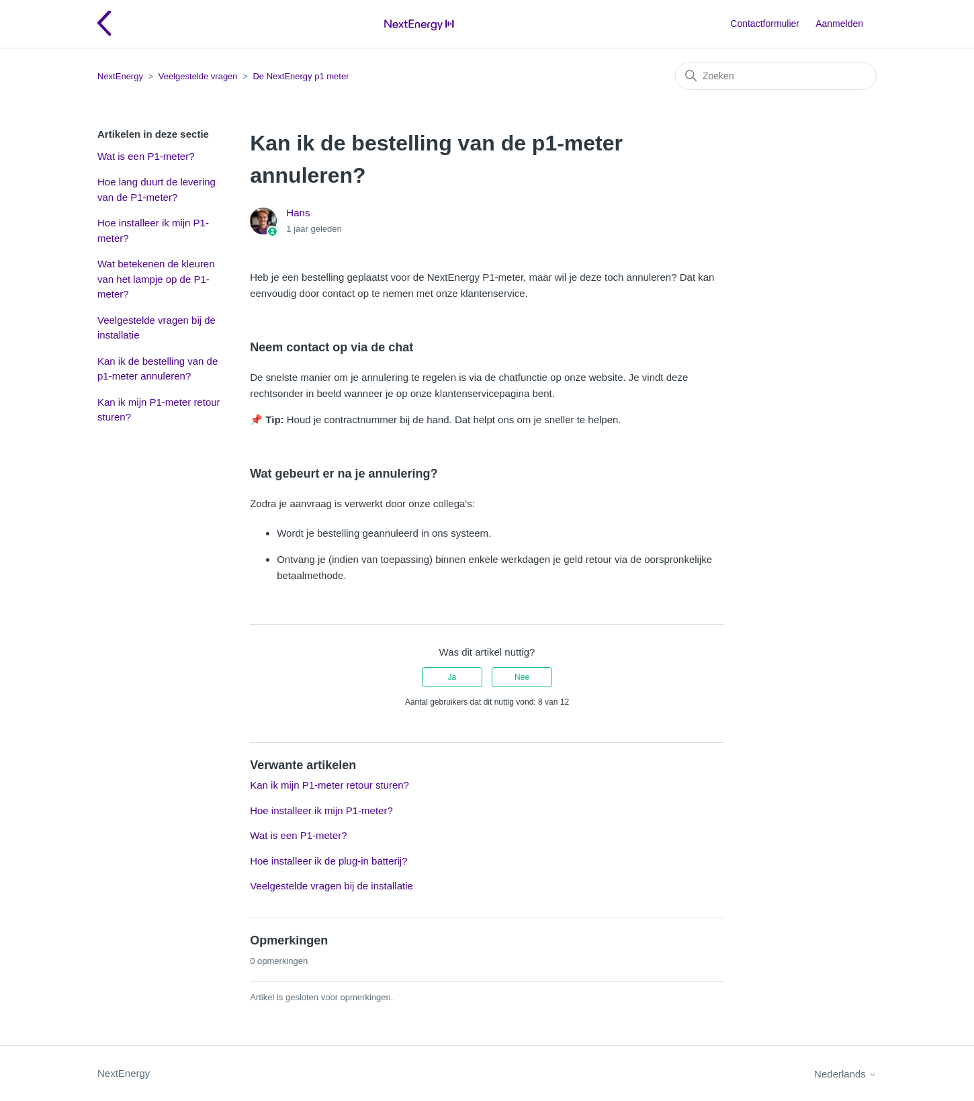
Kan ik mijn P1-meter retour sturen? (158, 409)
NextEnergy (120, 76)
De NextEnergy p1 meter (301, 76)
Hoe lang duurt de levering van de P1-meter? (156, 189)
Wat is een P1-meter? (146, 156)
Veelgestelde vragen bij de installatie (156, 327)
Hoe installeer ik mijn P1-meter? (153, 230)
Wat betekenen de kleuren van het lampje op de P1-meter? (156, 279)
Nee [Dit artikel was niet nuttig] (522, 677)
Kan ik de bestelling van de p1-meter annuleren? (157, 368)
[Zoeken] (776, 75)
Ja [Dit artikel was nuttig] (452, 677)
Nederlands (845, 1074)
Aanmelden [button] (839, 23)
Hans (298, 212)
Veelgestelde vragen (198, 76)
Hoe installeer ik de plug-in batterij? (328, 861)
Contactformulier (764, 23)
